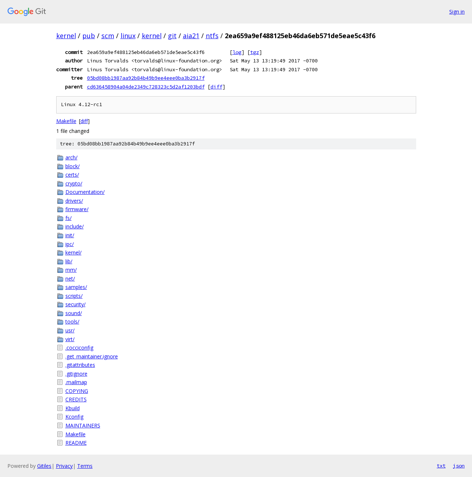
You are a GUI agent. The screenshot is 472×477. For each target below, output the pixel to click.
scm (107, 35)
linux (128, 35)
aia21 (191, 35)
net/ (70, 278)
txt (441, 465)
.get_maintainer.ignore (91, 356)
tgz (254, 52)
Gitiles (44, 465)
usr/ (70, 330)
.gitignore (76, 373)
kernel (66, 35)
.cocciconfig (79, 347)
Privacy (64, 465)
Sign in (457, 11)
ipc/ (69, 244)
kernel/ (73, 252)
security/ (75, 304)
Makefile (66, 121)
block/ (72, 166)
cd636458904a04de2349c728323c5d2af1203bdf (146, 86)
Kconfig (74, 416)
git (172, 35)
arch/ (71, 157)
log (237, 52)
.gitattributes (80, 364)
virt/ (70, 339)
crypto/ (73, 183)
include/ (74, 226)
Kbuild (72, 408)
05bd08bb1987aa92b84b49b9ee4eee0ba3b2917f (146, 78)
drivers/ (74, 200)
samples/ (76, 286)
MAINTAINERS (82, 425)
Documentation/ (85, 191)
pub (88, 35)
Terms (85, 465)
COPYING (76, 390)
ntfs (212, 35)
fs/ (68, 217)
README (76, 442)
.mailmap (76, 382)
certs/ (72, 174)
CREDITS (76, 399)
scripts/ (74, 295)
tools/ (72, 321)
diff (216, 86)
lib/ (68, 261)
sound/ (73, 313)
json (459, 465)
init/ (69, 235)
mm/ (71, 269)
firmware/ (77, 209)
